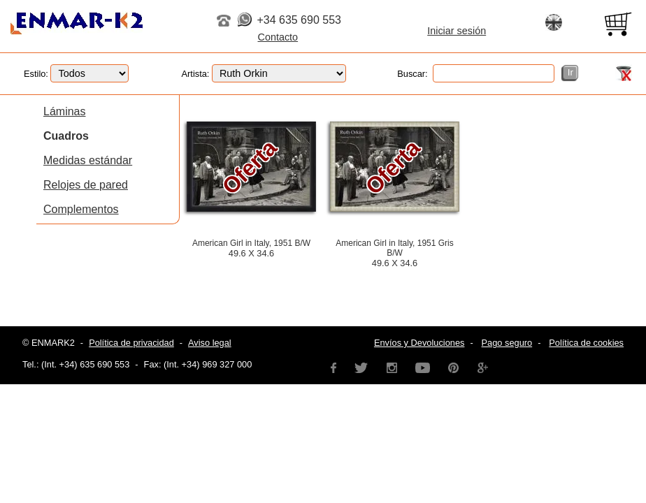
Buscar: (475, 73)
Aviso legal (209, 342)
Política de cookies (586, 342)
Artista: (264, 73)
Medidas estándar (87, 160)
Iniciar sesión (456, 30)
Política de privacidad (131, 342)
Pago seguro (507, 342)
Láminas (64, 111)
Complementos (81, 209)
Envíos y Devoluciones (419, 342)
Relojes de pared (85, 185)
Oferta (249, 167)
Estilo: (76, 73)
